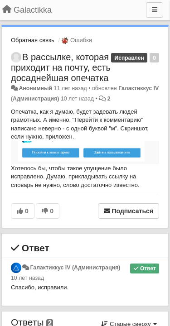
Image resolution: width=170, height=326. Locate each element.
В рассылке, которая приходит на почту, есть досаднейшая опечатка (61, 67)
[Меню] (154, 10)
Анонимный (35, 88)
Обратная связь (32, 40)
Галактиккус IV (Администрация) (75, 267)
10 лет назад (27, 278)
